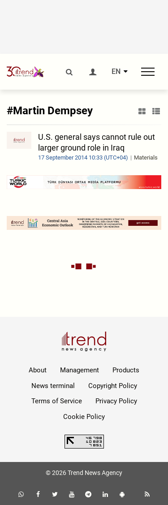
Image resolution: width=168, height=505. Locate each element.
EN (116, 71)
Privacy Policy (116, 401)
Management (79, 370)
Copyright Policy (112, 386)
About (38, 370)
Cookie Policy (84, 417)
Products (125, 370)
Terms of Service (56, 401)
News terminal (53, 386)
